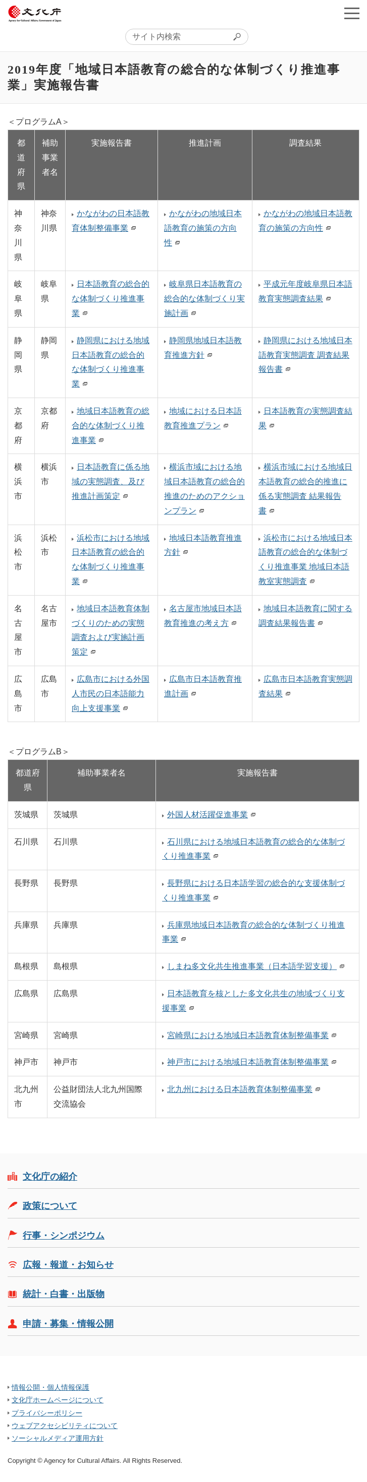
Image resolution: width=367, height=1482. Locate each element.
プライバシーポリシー (47, 1413)
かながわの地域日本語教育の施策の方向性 (203, 228)
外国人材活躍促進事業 (207, 814)
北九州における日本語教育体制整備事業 (239, 1089)
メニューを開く (352, 13)
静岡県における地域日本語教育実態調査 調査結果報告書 (305, 355)
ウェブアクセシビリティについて (65, 1426)
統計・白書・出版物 (63, 1294)
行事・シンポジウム (63, 1236)
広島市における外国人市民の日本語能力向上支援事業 (110, 694)
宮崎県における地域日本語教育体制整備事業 (248, 1035)
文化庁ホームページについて (57, 1400)
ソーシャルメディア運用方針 (57, 1438)
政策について (50, 1206)
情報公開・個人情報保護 (50, 1387)
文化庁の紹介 (50, 1177)
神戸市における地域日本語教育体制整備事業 (248, 1062)
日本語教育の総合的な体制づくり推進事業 (110, 298)
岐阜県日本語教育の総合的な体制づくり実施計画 (204, 298)
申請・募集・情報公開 (68, 1324)
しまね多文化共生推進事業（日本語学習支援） (252, 966)
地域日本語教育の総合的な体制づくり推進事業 (110, 425)
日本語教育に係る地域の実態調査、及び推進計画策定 (110, 481)
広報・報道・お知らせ (68, 1265)
